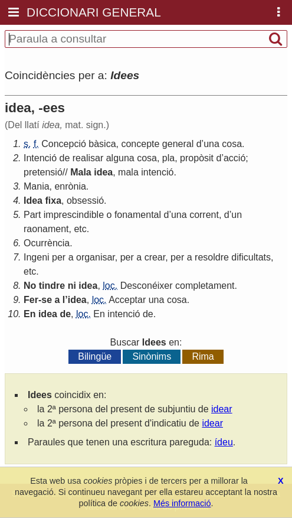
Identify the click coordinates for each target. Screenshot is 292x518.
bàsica (102, 144)
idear (221, 409)
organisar (95, 257)
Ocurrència (47, 243)
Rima (203, 356)
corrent (204, 215)
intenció (157, 172)
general (177, 144)
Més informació (182, 503)
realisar (88, 158)
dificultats (251, 257)
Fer (31, 300)
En (29, 314)
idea (103, 172)
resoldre (212, 257)
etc (80, 229)
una (211, 144)
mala (128, 172)
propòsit (197, 158)
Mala (80, 172)
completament (205, 286)
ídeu (224, 442)
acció (234, 158)
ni (72, 286)
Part (32, 215)
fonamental (137, 215)
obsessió (85, 201)
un (236, 215)
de (65, 158)
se (46, 300)
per (58, 257)
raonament (46, 229)
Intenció (40, 158)
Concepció (63, 144)
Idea (33, 201)
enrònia (70, 186)
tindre (52, 286)
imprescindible (74, 215)
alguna (120, 158)
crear (155, 257)
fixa (53, 201)
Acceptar (127, 300)
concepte (140, 144)
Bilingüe (94, 356)
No (30, 286)
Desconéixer (146, 286)
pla (168, 158)
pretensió (43, 172)
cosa (232, 144)
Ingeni (37, 257)
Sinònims (151, 356)
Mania (37, 186)
